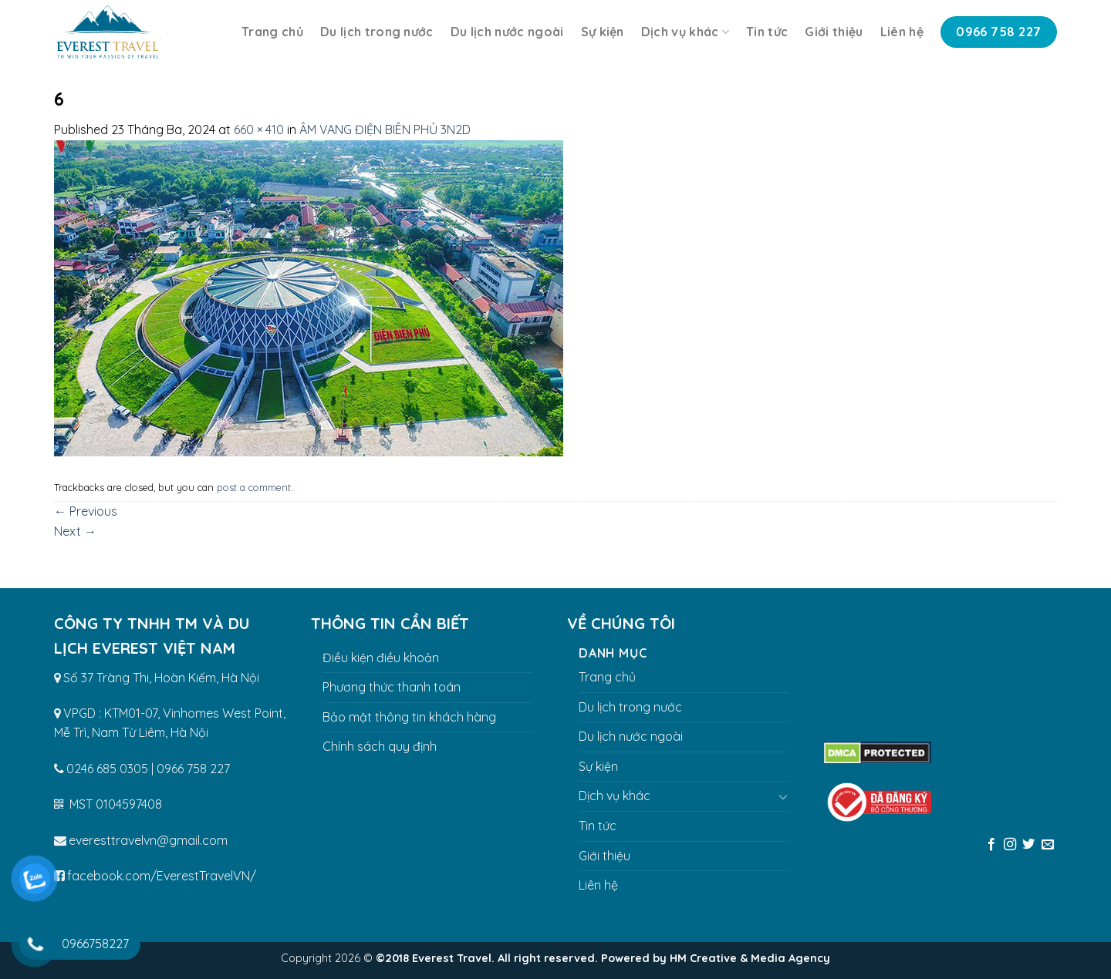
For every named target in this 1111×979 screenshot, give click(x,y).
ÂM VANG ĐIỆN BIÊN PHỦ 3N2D (385, 129)
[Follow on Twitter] (1028, 845)
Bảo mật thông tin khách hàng (409, 717)
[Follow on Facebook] (990, 845)
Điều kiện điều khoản (380, 657)
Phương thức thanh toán (391, 687)
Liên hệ (902, 31)
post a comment (254, 487)
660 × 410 (259, 129)
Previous (85, 511)
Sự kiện (602, 31)
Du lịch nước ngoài (507, 31)
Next (75, 531)
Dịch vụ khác (685, 31)
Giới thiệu (834, 31)
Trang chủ (272, 31)
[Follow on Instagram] (1010, 845)
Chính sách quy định (379, 746)
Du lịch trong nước (377, 31)
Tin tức (767, 31)
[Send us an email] (1048, 845)
